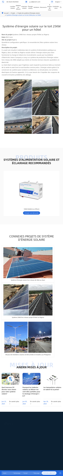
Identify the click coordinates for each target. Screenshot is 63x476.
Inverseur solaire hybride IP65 (46, 428)
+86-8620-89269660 (12, 2)
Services (55, 415)
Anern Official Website (15, 469)
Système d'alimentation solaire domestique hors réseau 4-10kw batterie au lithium (38, 185)
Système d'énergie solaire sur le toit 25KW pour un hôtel (23, 15)
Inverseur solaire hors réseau (46, 416)
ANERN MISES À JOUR (31, 353)
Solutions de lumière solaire (23, 426)
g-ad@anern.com (34, 2)
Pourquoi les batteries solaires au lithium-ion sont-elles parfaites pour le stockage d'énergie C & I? (31, 379)
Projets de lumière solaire (23, 431)
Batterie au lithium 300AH (24, 190)
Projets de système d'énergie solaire (28, 13)
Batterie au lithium (18, 7)
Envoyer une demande (10, 197)
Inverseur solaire (24, 7)
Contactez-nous (56, 7)
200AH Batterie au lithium (34, 442)
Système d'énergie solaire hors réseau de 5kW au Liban (28, 266)
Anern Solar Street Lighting (29, 469)
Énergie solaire (30, 7)
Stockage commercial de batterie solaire (33, 431)
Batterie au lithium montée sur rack (34, 421)
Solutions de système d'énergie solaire (46, 438)
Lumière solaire (12, 7)
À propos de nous (49, 7)
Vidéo (54, 423)
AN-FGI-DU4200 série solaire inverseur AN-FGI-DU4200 (9, 187)
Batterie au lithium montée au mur (34, 416)
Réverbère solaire (22, 416)
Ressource (43, 7)
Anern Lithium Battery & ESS (44, 469)
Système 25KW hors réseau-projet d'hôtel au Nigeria (28, 303)
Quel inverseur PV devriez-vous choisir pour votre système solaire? (9, 378)
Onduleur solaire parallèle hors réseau (46, 422)
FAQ (54, 421)
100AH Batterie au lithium (53, 190)
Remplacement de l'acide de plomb (34, 426)
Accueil (6, 13)
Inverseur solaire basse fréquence (46, 433)
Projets (13, 13)
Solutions (36, 7)
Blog (54, 418)
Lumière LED (22, 423)
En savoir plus (14, 390)
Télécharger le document (57, 427)
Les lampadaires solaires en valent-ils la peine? (52, 376)
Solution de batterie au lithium (34, 452)
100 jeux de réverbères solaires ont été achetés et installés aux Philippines (28, 341)
